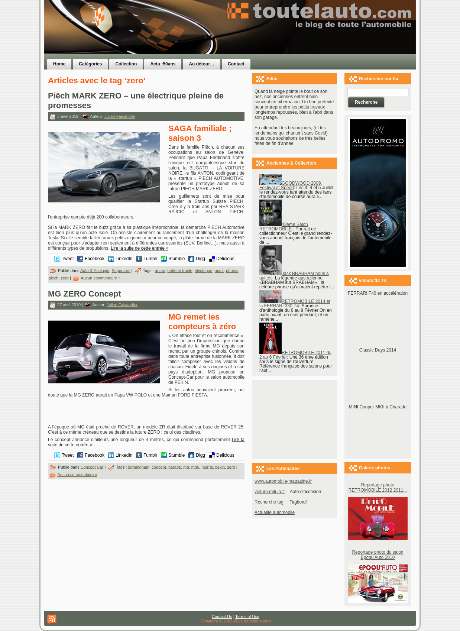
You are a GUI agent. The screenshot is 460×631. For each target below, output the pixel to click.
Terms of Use (247, 616)
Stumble (176, 258)
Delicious (225, 258)
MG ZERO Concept (84, 293)
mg (186, 467)
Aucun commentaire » (100, 278)
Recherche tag (269, 502)
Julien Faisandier (119, 116)
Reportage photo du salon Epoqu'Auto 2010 (377, 555)
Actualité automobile (275, 512)
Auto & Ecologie (94, 270)
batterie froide (179, 270)
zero (64, 278)
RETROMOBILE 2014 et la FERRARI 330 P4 (294, 303)
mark (219, 270)
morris (207, 467)
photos (232, 270)
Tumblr (150, 258)
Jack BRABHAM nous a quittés (294, 276)
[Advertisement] (324, 42)
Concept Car (92, 467)
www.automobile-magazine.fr (283, 481)
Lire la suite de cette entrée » (139, 248)
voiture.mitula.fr (270, 491)
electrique (204, 270)
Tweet (68, 258)
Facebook (94, 258)
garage (174, 467)
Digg (200, 258)
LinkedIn (124, 258)
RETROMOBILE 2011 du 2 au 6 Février (295, 355)
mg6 (195, 467)
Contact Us (222, 616)
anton (160, 270)
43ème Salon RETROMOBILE (283, 227)
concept (159, 467)
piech (53, 278)
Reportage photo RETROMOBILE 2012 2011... (378, 487)
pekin (220, 467)
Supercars (120, 270)
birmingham (138, 467)
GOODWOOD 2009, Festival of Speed (290, 185)
